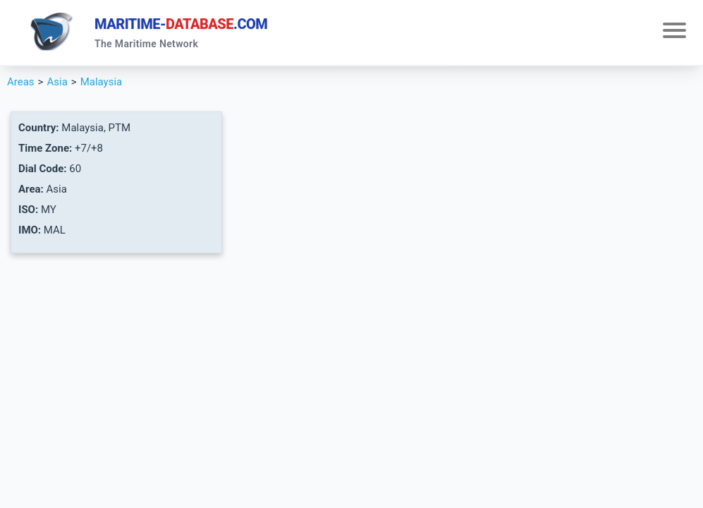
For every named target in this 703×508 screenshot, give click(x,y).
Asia (57, 81)
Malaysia (101, 81)
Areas (21, 81)
